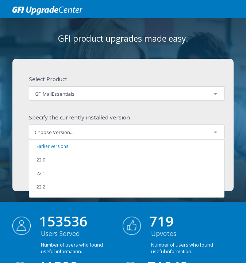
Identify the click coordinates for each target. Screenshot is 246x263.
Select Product (48, 79)
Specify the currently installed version (79, 117)
